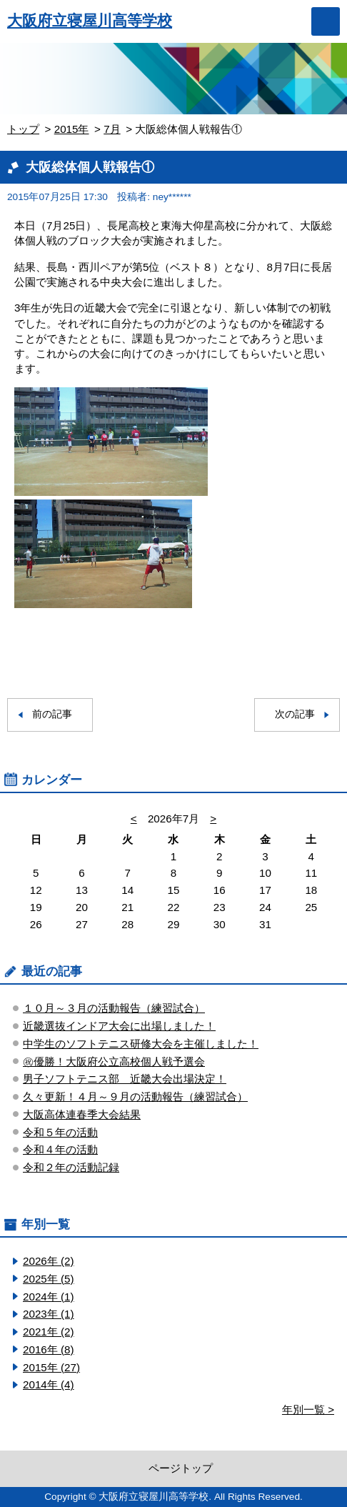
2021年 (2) (48, 1332)
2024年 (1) (48, 1296)
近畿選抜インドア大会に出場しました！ (119, 1026)
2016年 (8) (48, 1349)
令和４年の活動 (60, 1149)
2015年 (71, 129)
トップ (23, 129)
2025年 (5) (48, 1279)
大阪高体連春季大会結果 (82, 1114)
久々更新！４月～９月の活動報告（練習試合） (135, 1096)
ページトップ (181, 1468)
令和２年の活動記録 (71, 1167)
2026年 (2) (48, 1261)
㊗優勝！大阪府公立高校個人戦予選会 (114, 1061)
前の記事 (52, 714)
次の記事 (295, 714)
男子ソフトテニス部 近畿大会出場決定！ (124, 1079)
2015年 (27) (51, 1367)
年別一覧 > (308, 1409)
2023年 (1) (48, 1314)
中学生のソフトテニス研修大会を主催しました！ (140, 1044)
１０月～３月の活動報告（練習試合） (114, 1008)
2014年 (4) (48, 1384)
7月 (112, 129)
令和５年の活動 (60, 1132)
